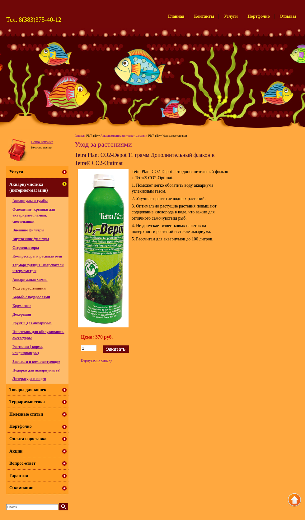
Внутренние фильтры (30, 239)
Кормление (21, 305)
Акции (15, 451)
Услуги (231, 16)
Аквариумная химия (30, 279)
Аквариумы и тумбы (30, 200)
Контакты (204, 16)
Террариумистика (27, 401)
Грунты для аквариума (32, 323)
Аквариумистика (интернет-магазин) (124, 135)
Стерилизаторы (25, 247)
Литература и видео (29, 378)
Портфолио (258, 16)
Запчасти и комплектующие (36, 361)
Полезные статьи (26, 414)
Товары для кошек (27, 389)
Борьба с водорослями (31, 297)
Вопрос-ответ (22, 463)
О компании (21, 488)
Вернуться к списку (96, 360)
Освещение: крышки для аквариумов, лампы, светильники (33, 215)
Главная (176, 16)
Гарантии (18, 475)
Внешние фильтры (28, 230)
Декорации (21, 314)
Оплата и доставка (27, 438)
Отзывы (287, 16)
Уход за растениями (29, 288)
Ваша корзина (42, 142)
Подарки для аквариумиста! (36, 370)
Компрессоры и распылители (37, 256)
